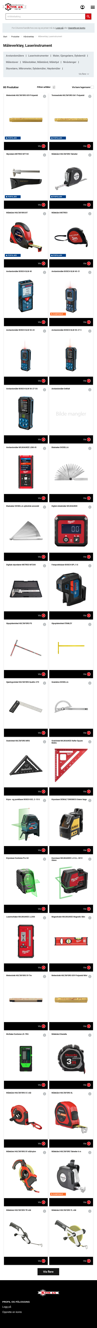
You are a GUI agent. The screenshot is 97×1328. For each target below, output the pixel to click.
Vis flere (84, 74)
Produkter (15, 37)
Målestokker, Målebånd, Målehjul (41, 62)
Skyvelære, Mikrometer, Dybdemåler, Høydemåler (33, 68)
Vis (41, 146)
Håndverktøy (28, 37)
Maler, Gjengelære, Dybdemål (69, 55)
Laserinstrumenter (38, 55)
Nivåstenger (69, 62)
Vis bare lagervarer (83, 87)
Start (5, 37)
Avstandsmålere (15, 55)
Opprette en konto (12, 1312)
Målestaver (12, 62)
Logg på (6, 1307)
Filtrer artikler (46, 87)
